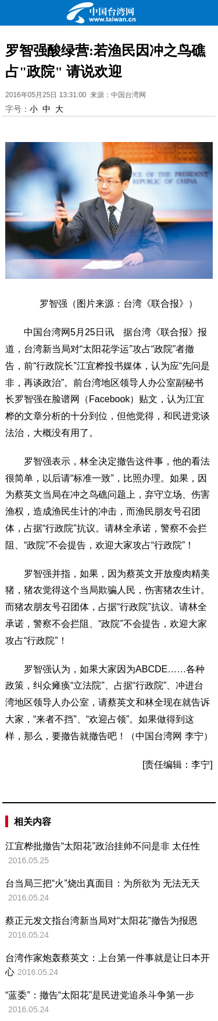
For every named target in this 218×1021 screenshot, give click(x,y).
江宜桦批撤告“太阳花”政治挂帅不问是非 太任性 (102, 846)
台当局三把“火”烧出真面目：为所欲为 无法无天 (102, 883)
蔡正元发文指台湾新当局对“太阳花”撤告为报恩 (101, 921)
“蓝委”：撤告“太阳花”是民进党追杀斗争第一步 (99, 995)
